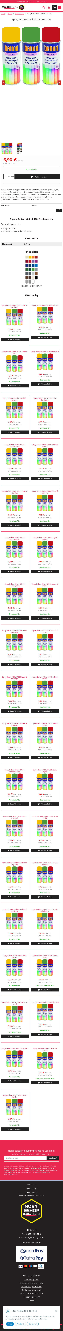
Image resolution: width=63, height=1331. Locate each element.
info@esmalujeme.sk (24, 2)
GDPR (31, 1300)
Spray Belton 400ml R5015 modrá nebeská (14, 631)
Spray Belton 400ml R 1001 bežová (45, 305)
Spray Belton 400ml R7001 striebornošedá (14, 771)
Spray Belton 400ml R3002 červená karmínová (15, 306)
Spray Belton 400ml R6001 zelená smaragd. (14, 678)
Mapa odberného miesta (31, 1293)
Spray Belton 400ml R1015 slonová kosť (15, 353)
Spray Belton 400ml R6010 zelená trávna (44, 678)
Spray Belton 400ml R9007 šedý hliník (14, 1049)
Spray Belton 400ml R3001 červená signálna (15, 492)
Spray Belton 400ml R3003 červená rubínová (45, 492)
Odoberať (53, 1158)
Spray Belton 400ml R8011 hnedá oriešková (14, 910)
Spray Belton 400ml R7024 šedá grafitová (14, 817)
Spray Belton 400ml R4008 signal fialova (45, 538)
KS (9, 176)
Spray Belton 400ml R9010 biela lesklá (14, 1096)
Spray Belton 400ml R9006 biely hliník (45, 1002)
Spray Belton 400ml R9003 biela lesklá (14, 957)
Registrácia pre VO (31, 1297)
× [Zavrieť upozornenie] (60, 1328)
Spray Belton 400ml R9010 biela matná (45, 1050)
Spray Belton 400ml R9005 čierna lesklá (45, 957)
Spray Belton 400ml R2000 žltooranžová (14, 446)
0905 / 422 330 (41, 2)
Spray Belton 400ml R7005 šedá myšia (45, 771)
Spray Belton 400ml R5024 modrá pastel (44, 631)
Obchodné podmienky (31, 1287)
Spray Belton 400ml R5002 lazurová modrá (45, 585)
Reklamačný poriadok (31, 1290)
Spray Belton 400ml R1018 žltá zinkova (14, 399)
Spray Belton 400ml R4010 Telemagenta (14, 585)
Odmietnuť (32, 1324)
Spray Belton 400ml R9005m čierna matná (14, 1003)
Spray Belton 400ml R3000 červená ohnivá (45, 446)
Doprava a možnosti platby (31, 1283)
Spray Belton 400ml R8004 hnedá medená (45, 864)
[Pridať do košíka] (37, 176)
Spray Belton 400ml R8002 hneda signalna (14, 864)
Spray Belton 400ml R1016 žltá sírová (45, 352)
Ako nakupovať (31, 1280)
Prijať (10, 1324)
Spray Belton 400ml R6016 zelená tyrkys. (44, 724)
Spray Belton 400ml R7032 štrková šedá (45, 817)
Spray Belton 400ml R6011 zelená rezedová (14, 724)
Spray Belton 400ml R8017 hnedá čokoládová (45, 910)
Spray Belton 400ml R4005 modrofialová (14, 538)
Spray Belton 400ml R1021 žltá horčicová (45, 399)
